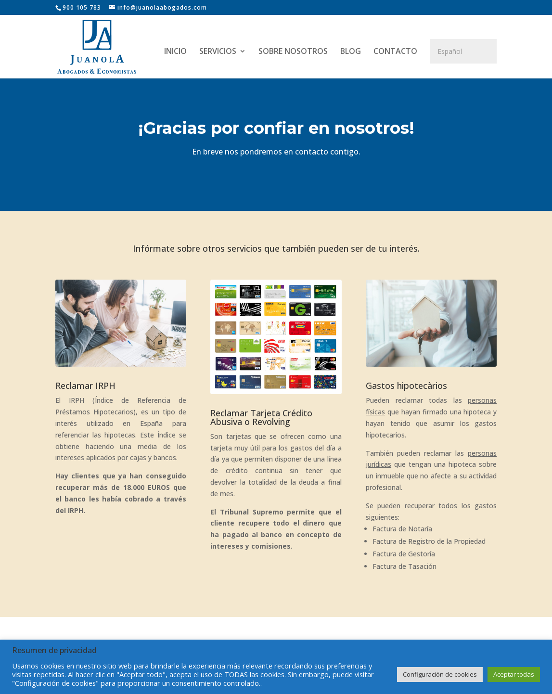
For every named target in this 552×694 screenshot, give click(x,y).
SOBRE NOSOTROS (293, 52)
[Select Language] (463, 51)
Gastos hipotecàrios (406, 385)
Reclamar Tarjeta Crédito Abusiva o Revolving (261, 417)
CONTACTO (395, 52)
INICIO (175, 52)
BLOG (350, 52)
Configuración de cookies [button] (440, 674)
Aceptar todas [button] (513, 674)
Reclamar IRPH (85, 385)
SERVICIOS (217, 52)
